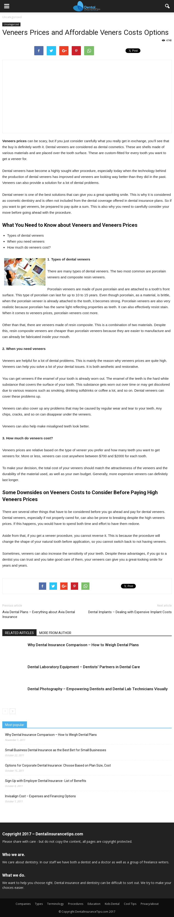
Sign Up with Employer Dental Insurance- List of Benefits (45, 781)
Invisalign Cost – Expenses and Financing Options (40, 796)
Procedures (75, 904)
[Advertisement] (43, 98)
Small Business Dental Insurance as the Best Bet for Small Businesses (55, 750)
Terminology (55, 904)
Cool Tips (130, 904)
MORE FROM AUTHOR (55, 633)
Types (39, 904)
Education (94, 904)
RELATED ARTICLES (19, 633)
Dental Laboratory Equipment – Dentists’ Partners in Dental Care (84, 667)
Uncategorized (11, 24)
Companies (23, 904)
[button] (167, 6)
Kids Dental (112, 904)
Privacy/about (150, 904)
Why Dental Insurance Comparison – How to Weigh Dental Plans (83, 645)
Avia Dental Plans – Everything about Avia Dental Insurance (38, 614)
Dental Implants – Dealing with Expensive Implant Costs (130, 612)
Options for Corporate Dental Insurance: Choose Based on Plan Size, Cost (58, 765)
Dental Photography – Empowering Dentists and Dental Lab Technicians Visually (98, 689)
